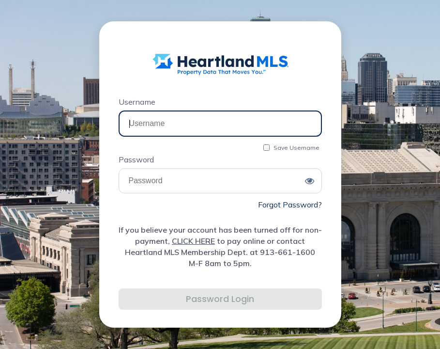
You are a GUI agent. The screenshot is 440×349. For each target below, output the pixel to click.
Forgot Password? (290, 204)
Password (136, 159)
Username (137, 102)
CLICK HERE (193, 241)
